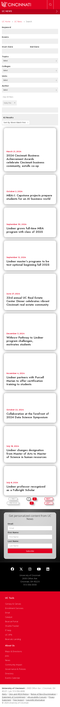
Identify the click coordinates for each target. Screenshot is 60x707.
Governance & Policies (15, 669)
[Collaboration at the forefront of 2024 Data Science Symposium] (30, 399)
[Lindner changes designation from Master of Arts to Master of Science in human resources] (30, 434)
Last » (49, 503)
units (4, 76)
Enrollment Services (14, 608)
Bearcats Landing (13, 639)
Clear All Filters (8, 97)
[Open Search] (50, 4)
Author (5, 85)
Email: (11, 523)
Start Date (7, 46)
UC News (18, 21)
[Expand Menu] (57, 11)
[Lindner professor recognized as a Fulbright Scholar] (30, 472)
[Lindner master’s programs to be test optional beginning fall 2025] (30, 247)
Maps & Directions (13, 651)
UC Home (6, 21)
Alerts (4, 694)
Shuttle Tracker (12, 626)
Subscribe (30, 551)
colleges (6, 66)
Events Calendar (12, 678)
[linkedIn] (47, 569)
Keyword (6, 27)
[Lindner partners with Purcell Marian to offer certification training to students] (30, 361)
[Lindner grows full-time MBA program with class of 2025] (30, 214)
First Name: (13, 532)
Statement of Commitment (13, 697)
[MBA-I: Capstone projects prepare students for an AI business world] (30, 181)
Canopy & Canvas (13, 603)
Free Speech (18, 700)
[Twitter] (21, 569)
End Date (34, 46)
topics (5, 56)
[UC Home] (16, 4)
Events (5, 37)
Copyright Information (35, 700)
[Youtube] (39, 569)
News (7, 660)
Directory (9, 673)
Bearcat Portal (11, 621)
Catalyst (8, 617)
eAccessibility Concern (37, 697)
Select (30, 61)
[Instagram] (29, 569)
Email (7, 612)
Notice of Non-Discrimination (43, 694)
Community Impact (13, 664)
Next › (49, 499)
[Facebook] (12, 569)
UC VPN (8, 634)
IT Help (8, 630)
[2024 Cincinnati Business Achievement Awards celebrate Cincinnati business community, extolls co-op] (30, 138)
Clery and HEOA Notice (19, 694)
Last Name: (13, 541)
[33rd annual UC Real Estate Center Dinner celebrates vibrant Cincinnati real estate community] (30, 282)
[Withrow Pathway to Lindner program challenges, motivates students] (30, 321)
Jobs (7, 655)
